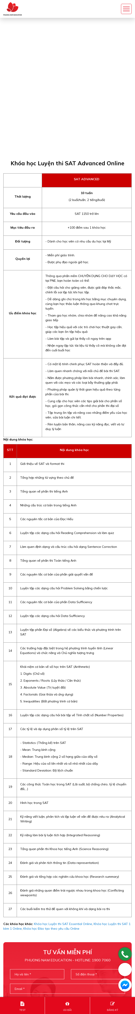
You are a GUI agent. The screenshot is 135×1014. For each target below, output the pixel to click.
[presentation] (67, 894)
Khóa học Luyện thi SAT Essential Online (63, 789)
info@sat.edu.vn (21, 985)
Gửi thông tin (67, 912)
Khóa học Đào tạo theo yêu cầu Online (51, 793)
